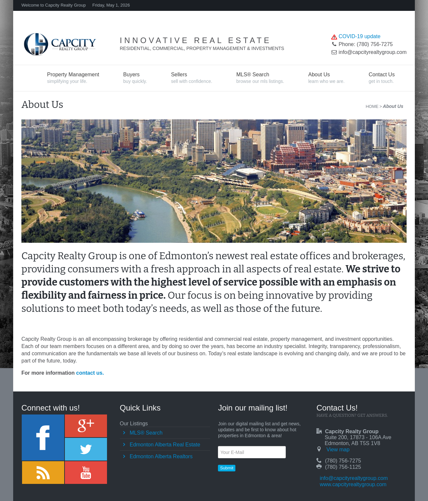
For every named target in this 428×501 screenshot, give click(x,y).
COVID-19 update (359, 36)
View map (338, 449)
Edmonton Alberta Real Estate (165, 444)
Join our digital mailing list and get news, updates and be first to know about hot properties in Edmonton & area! (259, 429)
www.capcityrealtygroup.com (353, 484)
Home (372, 106)
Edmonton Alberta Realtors (161, 456)
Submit (226, 467)
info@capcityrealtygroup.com (354, 478)
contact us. (90, 373)
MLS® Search (146, 433)
